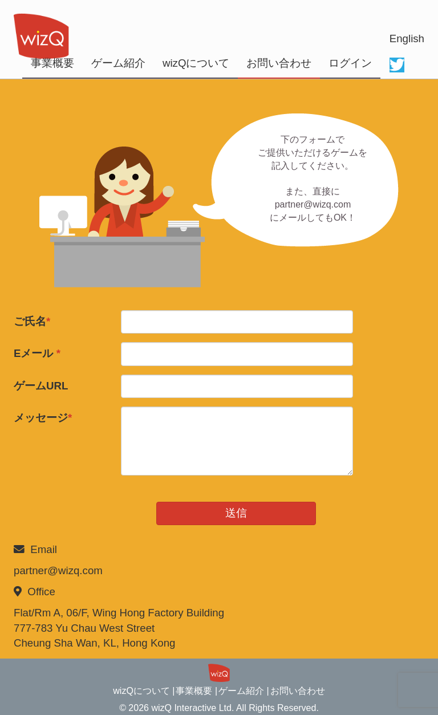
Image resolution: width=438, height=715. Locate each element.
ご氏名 (32, 321)
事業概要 (52, 63)
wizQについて (196, 63)
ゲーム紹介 (118, 63)
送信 (236, 513)
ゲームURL (41, 386)
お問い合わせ (278, 63)
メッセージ (43, 418)
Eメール (37, 353)
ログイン (350, 63)
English (407, 38)
